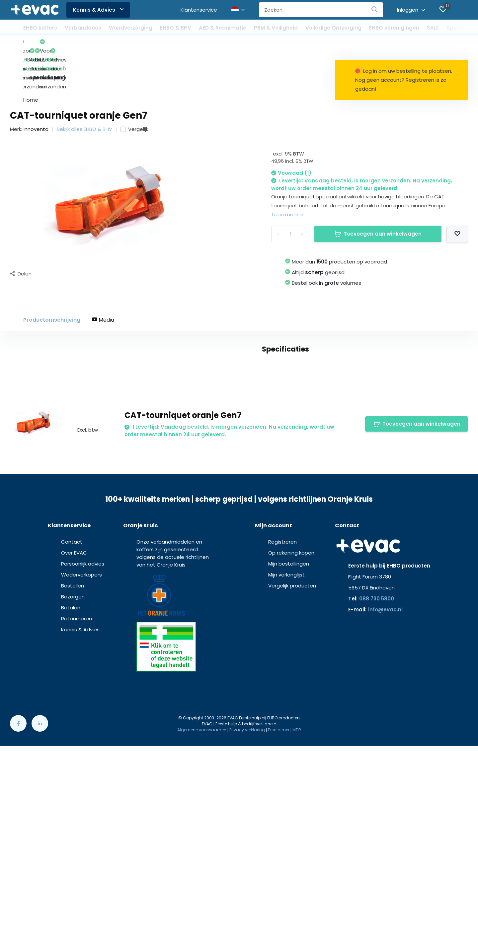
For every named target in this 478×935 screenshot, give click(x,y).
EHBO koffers (40, 27)
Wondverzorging (130, 27)
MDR (296, 929)
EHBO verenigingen (394, 27)
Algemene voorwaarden (201, 929)
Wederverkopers (81, 774)
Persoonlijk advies (82, 763)
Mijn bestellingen (288, 763)
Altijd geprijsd (318, 232)
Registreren (282, 741)
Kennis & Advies (98, 9)
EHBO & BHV (175, 27)
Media (103, 280)
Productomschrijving (51, 280)
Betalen (70, 806)
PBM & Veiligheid (276, 27)
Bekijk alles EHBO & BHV (84, 89)
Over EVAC (74, 752)
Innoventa (36, 89)
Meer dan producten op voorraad (339, 221)
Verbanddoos (83, 27)
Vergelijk (134, 89)
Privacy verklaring (247, 929)
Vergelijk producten (292, 784)
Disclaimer (278, 929)
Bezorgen (73, 795)
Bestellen (72, 784)
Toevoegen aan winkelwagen (378, 194)
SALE (433, 27)
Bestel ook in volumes (326, 243)
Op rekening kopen (291, 752)
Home (30, 59)
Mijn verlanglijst (286, 774)
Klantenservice (199, 9)
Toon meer (287, 174)
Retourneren (76, 817)
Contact (71, 741)
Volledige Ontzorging (333, 27)
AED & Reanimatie (222, 27)
